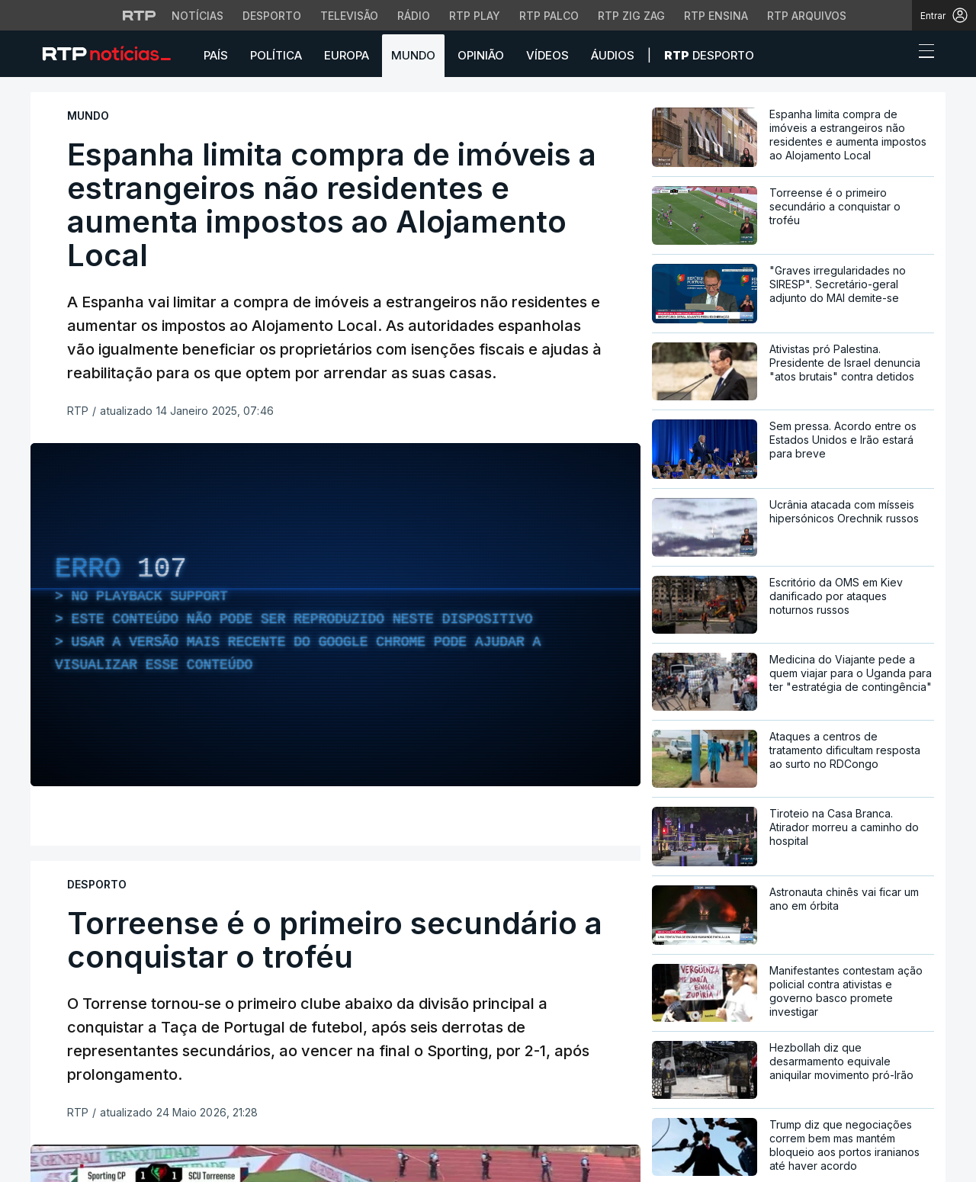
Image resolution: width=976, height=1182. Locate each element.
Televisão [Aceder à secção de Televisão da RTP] (349, 15)
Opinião (481, 55)
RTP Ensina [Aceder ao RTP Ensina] (716, 15)
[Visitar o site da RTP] (139, 15)
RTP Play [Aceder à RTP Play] (474, 15)
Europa (346, 55)
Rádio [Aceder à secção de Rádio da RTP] (413, 15)
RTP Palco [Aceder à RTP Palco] (549, 15)
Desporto (709, 55)
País (216, 55)
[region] (335, 614)
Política (276, 55)
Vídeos (547, 55)
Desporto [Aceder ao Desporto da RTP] (271, 15)
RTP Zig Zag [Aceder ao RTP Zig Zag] (631, 15)
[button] (898, 55)
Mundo (413, 55)
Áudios (612, 55)
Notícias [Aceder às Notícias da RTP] (197, 15)
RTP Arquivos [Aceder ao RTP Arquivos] (806, 15)
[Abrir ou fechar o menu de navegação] (922, 53)
